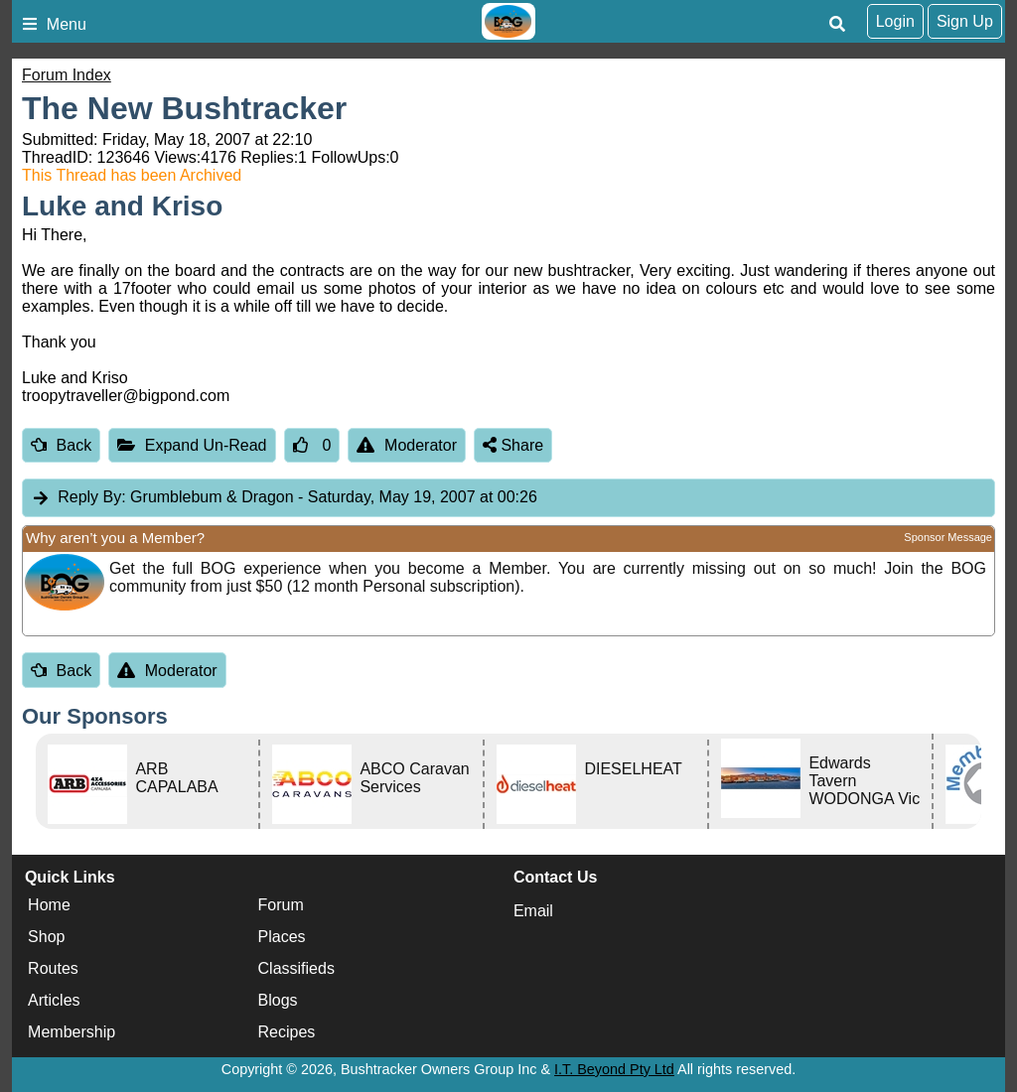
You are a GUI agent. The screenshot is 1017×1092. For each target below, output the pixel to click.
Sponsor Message (948, 537)
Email (533, 910)
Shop (46, 937)
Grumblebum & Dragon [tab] (284, 497)
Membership (71, 1032)
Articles (53, 1001)
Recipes (287, 1032)
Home (49, 905)
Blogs (278, 1001)
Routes (53, 969)
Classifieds (296, 969)
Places (282, 937)
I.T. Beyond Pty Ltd (614, 1069)
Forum (281, 905)
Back (61, 445)
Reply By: (91, 496)
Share (513, 445)
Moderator (407, 445)
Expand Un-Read (191, 445)
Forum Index (66, 75)
